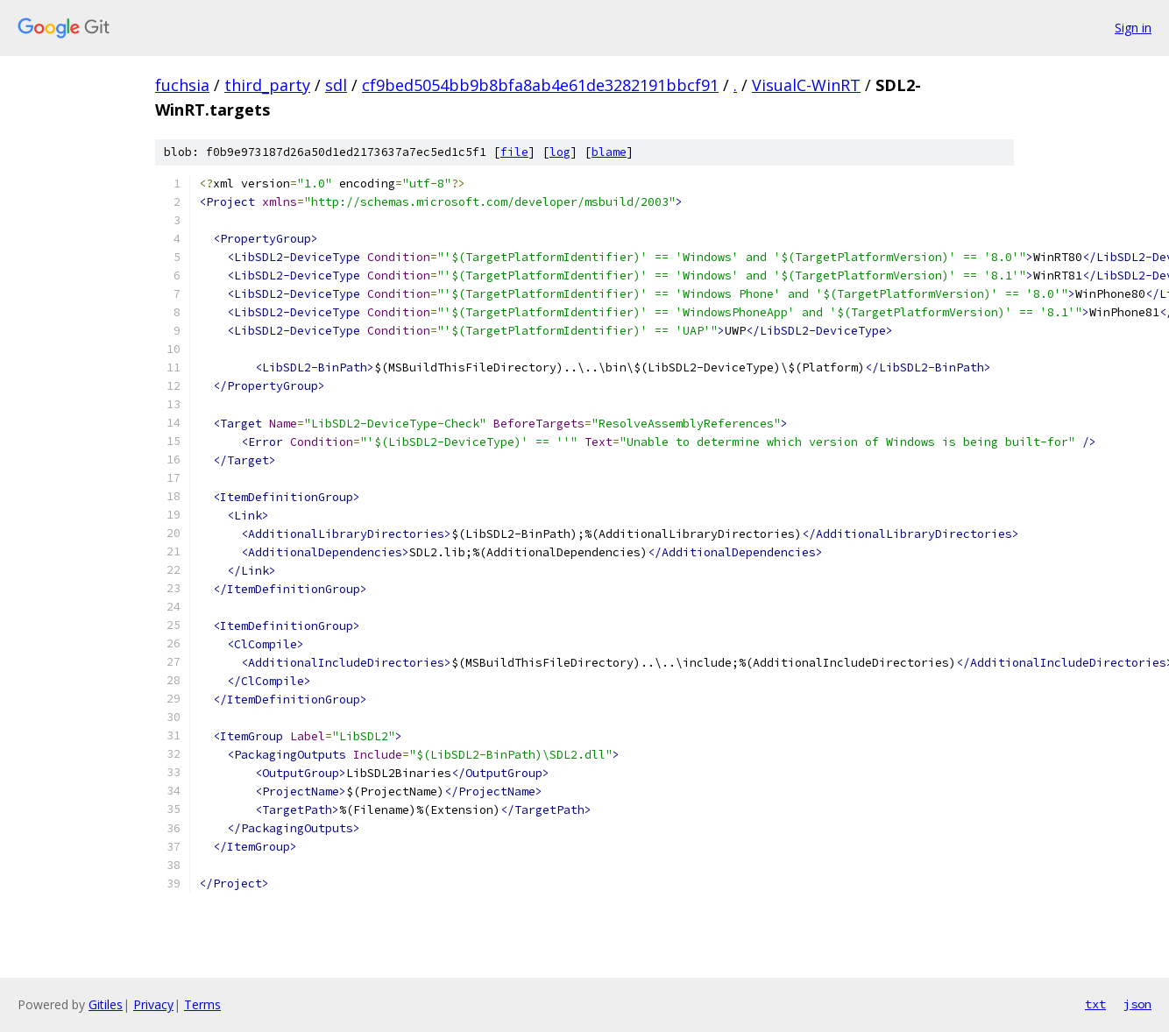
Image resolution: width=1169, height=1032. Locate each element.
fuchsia (182, 84)
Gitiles (106, 1004)
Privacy (153, 1004)
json (1137, 1004)
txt (1095, 1004)
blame (609, 152)
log (559, 152)
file (514, 152)
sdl (336, 84)
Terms (202, 1004)
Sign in (1133, 27)
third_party (267, 84)
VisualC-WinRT (806, 84)
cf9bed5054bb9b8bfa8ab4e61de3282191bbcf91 (540, 84)
